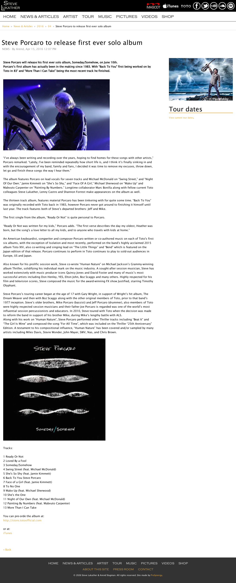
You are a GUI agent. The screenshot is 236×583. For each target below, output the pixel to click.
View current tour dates (181, 117)
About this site (96, 569)
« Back (7, 549)
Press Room (123, 569)
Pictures (126, 16)
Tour (88, 16)
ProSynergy (156, 575)
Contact (145, 569)
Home (9, 16)
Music (105, 16)
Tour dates (185, 109)
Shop (168, 16)
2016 (40, 26)
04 (49, 26)
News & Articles (39, 16)
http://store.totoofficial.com (22, 520)
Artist (70, 16)
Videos (149, 16)
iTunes (7, 533)
